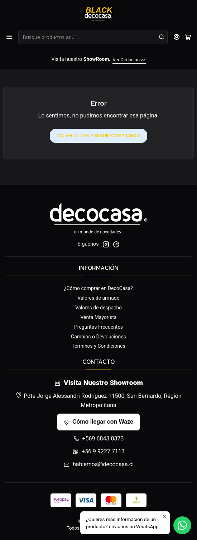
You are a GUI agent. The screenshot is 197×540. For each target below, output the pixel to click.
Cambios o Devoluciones (98, 336)
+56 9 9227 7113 (98, 451)
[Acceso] (177, 36)
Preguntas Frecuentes (98, 327)
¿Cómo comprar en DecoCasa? (98, 288)
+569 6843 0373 (98, 438)
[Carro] (188, 36)
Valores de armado (98, 298)
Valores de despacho (98, 307)
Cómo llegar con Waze (98, 422)
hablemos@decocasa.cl (98, 464)
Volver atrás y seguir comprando (98, 135)
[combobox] (93, 37)
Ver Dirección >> (128, 59)
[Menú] (9, 36)
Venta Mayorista (98, 317)
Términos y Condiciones (98, 346)
